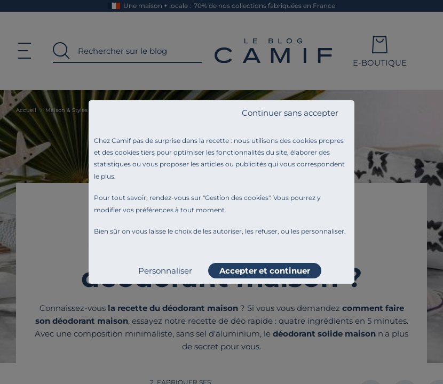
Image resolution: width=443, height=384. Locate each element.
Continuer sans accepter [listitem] (290, 113)
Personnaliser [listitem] (165, 271)
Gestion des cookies (236, 198)
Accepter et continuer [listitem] (264, 271)
